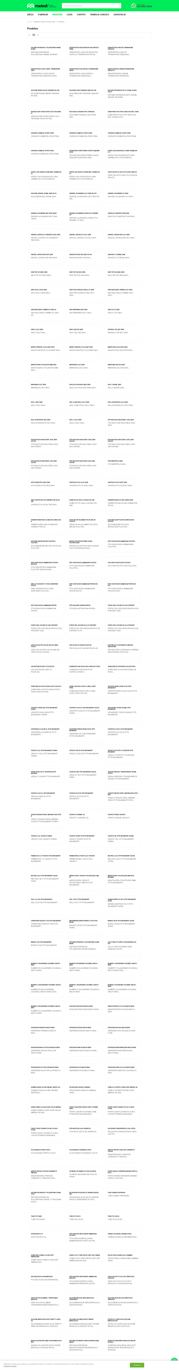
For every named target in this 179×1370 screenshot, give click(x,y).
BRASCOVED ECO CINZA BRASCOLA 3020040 (39, 1148)
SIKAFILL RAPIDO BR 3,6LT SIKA (73, 209)
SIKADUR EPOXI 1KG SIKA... (135, 212)
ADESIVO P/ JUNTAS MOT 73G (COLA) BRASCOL (72, 1197)
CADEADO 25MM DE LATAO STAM (135, 121)
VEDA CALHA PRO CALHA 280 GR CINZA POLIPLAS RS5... (104, 534)
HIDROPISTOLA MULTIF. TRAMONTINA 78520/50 (101, 48)
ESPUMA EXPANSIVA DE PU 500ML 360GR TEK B (40, 98)
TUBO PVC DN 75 (36, 1003)
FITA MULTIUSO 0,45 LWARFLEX (41, 934)
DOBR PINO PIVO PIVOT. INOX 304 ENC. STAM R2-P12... (134, 104)
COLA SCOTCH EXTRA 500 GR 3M (135, 1266)
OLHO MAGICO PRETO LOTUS (103, 934)
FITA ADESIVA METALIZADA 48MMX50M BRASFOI (71, 1051)
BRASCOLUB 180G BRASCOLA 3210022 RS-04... (72, 1154)
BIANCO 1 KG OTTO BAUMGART (41, 778)
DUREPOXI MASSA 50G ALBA (41, 1221)
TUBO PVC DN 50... (70, 1006)
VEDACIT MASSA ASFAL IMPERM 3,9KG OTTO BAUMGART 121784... (103, 673)
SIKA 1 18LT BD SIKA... (133, 271)
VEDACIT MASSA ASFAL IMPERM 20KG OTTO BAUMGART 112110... (72, 673)
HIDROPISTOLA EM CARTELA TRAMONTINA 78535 (40, 74)
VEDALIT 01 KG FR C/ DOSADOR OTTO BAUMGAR (135, 620)
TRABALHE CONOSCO (99, 15)
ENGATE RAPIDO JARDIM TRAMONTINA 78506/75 (70, 74)
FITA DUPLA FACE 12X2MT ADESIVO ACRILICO (39, 1266)
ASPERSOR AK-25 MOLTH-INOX (134, 868)
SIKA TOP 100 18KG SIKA (132, 229)
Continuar (137, 1365)
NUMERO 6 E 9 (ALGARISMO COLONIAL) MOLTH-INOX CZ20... (104, 808)
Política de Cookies (10, 1366)
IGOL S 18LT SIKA (99, 327)
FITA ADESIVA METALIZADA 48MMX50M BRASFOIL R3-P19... (74, 1057)
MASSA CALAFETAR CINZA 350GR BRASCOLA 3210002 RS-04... (73, 1104)
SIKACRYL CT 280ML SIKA (40, 229)
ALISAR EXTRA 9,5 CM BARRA (103, 1197)
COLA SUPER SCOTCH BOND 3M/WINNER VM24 (102, 1266)
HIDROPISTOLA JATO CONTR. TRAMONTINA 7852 (134, 48)
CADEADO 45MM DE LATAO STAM (42, 121)
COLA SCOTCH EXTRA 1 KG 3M (41, 1289)
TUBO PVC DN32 (129, 979)
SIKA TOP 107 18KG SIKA (70, 229)
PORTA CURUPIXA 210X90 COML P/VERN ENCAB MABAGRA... (73, 918)
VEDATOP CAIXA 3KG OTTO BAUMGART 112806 (133, 575)
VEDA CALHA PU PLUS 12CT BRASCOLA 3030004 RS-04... (105, 1057)
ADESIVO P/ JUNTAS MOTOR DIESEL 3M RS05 (133, 1290)
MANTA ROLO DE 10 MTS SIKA (134, 286)
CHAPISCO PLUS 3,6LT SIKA (133, 390)
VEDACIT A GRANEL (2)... (134, 670)
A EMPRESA (43, 15)
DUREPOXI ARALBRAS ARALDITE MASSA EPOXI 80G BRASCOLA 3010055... (136, 1104)
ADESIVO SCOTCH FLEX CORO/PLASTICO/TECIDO (102, 1290)
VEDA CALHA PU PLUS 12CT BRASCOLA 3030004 (102, 1051)
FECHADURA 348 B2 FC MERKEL (103, 889)
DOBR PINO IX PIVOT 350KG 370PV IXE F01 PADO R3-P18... (42, 581)
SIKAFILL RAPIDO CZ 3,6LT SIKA (42, 209)
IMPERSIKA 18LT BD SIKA (101, 306)
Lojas (122, 1350)
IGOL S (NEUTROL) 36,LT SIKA (134, 327)
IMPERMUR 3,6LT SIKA (132, 306)
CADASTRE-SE (119, 15)
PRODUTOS (57, 15)
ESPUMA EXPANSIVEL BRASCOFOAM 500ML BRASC (103, 1098)
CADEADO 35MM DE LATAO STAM (73, 121)
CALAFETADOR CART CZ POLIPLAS (73, 551)
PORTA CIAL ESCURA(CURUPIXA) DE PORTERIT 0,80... (134, 510)
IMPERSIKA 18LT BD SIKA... (104, 309)
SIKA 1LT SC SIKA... (70, 271)
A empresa (124, 1344)
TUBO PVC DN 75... (38, 1006)
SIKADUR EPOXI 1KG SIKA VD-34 (135, 209)
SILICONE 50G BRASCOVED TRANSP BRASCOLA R (133, 1075)
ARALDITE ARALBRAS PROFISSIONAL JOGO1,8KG (71, 1171)
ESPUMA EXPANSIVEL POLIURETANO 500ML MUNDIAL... (71, 785)
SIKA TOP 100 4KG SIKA (101, 229)
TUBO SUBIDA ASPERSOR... (104, 983)
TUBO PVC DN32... (132, 983)
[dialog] (89, 1365)
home (29, 22)
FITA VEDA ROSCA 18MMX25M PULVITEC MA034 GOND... (102, 463)
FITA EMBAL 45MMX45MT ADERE (135, 1221)
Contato (137, 1340)
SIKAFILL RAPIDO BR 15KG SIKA (104, 209)
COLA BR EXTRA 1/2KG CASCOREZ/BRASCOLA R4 (133, 1124)
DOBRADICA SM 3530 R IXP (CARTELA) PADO (102, 551)
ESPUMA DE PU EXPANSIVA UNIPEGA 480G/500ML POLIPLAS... (42, 557)
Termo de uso (139, 1350)
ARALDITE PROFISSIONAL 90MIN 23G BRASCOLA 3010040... (104, 1154)
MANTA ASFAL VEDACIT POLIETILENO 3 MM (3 (39, 733)
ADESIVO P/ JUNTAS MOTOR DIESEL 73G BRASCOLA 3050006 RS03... (73, 1204)
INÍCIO (30, 15)
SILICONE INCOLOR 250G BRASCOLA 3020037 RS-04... (72, 1081)
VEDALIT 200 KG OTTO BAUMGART (105, 619)
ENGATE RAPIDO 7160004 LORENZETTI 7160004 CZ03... (73, 963)
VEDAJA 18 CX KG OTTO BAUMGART (39, 667)
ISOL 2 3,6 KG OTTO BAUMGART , (104, 733)
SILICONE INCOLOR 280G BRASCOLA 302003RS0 (39, 1075)
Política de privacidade (143, 1347)
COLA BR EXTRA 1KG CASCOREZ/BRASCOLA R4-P (102, 1124)
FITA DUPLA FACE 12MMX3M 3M (73, 1266)
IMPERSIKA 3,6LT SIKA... (72, 309)
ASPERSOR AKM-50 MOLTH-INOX (42, 868)
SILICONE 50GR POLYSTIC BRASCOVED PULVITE (102, 433)
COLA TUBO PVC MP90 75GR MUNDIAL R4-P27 (102, 779)
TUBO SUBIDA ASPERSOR (102, 979)
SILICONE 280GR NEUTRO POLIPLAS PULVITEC (133, 433)
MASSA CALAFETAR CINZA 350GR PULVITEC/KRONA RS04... (42, 463)
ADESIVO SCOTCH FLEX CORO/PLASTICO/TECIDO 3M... (104, 1296)
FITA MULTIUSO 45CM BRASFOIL (42, 1050)
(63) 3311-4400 (144, 7)
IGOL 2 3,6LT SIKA (99, 347)
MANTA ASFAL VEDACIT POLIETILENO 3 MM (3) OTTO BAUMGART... (42, 740)
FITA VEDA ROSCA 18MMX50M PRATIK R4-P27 (103, 480)
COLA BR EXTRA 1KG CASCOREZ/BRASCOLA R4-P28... (104, 1130)
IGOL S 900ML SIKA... (71, 330)
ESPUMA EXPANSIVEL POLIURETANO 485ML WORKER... (40, 54)
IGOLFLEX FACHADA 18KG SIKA (41, 327)
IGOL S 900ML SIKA (68, 327)
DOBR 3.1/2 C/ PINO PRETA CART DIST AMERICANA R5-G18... (104, 1033)
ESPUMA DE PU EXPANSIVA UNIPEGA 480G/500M (40, 551)
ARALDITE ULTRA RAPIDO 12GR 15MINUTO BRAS (72, 1290)
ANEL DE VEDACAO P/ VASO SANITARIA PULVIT (71, 480)
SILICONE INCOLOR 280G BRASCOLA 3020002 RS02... (41, 1081)
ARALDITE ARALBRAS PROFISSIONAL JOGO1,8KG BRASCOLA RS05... (73, 1178)
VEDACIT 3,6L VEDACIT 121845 (72, 690)
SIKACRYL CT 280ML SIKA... (42, 232)
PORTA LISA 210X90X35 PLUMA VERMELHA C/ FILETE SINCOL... (72, 147)
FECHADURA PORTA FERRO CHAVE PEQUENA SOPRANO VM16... (42, 147)
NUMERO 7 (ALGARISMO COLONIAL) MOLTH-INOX (70, 802)
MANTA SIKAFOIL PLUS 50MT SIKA (74, 286)
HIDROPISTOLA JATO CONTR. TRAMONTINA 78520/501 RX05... (133, 54)
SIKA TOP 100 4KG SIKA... (103, 232)
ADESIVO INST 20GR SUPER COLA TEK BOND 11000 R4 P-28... (73, 104)
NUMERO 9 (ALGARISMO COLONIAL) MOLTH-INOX (132, 779)
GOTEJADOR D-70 (99, 1003)
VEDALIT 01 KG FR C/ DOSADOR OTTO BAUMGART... (133, 626)
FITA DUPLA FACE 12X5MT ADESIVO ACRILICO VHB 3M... (135, 1249)
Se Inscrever (102, 1341)
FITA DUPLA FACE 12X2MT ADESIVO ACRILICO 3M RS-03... (42, 1272)
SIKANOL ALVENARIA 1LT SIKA (134, 164)
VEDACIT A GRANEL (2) (132, 667)
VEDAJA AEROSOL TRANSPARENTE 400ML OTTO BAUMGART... (103, 650)
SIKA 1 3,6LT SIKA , (99, 268)
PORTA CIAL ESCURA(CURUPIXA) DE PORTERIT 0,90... (103, 510)
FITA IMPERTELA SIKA (69, 390)
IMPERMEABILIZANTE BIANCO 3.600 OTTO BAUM (103, 757)
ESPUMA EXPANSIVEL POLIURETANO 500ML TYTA (40, 980)
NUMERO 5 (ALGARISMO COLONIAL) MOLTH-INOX (132, 802)
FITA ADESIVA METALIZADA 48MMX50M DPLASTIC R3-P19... (136, 1010)
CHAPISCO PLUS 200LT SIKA (40, 411)
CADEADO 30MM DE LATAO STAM (104, 121)
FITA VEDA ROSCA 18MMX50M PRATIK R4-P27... (103, 486)
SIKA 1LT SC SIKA (68, 268)
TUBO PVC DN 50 (68, 1003)
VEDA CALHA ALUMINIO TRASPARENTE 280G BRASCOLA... (134, 1057)
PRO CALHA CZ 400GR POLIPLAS (135, 527)
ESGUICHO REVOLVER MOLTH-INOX (105, 825)
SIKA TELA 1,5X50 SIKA (39, 247)
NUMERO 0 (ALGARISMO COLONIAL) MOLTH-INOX (70, 826)
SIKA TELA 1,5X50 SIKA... (41, 250)
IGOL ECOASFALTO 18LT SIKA (72, 347)
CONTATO (81, 15)
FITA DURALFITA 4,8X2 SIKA (102, 390)
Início (122, 1340)
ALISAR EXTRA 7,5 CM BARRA (134, 1197)
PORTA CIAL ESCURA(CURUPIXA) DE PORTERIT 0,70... (41, 534)
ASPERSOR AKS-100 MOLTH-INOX (104, 847)
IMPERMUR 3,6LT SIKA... (134, 309)
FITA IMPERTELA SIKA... (72, 393)
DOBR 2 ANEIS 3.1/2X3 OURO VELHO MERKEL (40, 911)
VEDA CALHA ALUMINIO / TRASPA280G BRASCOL (133, 1051)
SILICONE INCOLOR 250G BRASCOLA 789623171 (70, 1075)
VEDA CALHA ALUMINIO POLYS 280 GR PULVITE (72, 433)
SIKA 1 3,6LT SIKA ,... (101, 271)
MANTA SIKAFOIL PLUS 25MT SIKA (105, 286)
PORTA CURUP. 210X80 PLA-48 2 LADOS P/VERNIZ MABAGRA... (136, 918)
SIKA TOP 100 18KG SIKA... (135, 232)
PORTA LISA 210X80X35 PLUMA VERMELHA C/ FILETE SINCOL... (103, 147)
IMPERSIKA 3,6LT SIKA (70, 306)
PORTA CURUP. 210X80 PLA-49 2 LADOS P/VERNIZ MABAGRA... (105, 918)
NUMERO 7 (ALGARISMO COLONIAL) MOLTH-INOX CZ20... (72, 808)
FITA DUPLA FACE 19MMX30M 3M (104, 1242)
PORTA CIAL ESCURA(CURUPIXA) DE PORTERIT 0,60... (72, 534)
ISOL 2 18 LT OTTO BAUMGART (134, 733)
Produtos (123, 1347)
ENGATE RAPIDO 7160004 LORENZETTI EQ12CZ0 (71, 956)
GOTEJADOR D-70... (101, 1006)
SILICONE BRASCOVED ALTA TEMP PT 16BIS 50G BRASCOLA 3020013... (105, 1081)
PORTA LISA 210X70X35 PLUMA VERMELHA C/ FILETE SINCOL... (134, 147)
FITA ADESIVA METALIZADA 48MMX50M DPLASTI (133, 1004)
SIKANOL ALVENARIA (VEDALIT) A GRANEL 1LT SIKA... (72, 192)
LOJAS (69, 15)
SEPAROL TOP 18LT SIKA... (42, 289)
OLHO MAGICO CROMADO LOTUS (135, 934)
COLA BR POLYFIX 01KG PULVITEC (42, 480)
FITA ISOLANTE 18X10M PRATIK (72, 503)
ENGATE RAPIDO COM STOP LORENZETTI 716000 (40, 956)
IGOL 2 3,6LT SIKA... (101, 350)
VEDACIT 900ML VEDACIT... (42, 693)
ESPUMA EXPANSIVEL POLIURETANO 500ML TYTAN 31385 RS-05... (40, 986)
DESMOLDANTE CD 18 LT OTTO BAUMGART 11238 (41, 757)
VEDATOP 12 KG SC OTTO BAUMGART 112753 (39, 598)
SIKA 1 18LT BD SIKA (131, 268)
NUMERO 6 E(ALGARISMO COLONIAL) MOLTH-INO (101, 802)
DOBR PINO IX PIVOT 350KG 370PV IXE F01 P (40, 575)
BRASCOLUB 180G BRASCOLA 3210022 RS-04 (72, 1148)
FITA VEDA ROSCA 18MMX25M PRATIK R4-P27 (134, 480)
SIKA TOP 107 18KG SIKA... (73, 232)
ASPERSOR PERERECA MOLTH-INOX (43, 847)
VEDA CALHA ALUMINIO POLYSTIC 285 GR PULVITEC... (72, 439)
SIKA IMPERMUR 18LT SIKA (40, 268)
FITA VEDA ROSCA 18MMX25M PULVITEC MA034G (103, 456)
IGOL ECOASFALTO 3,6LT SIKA (41, 347)
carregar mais (89, 1310)
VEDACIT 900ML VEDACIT (40, 690)
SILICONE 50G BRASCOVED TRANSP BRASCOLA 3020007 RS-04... (135, 1081)
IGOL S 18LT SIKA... (101, 330)
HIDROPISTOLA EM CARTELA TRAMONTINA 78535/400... (41, 80)
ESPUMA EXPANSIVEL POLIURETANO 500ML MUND (71, 779)
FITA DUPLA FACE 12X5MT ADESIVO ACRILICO (133, 1242)
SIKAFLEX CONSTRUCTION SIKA (104, 186)
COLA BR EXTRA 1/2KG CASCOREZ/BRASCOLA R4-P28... (136, 1130)
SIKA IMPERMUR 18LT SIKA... (42, 271)
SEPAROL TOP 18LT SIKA (39, 286)
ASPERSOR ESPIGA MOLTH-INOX (73, 847)
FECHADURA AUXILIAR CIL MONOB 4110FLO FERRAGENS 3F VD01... (73, 986)
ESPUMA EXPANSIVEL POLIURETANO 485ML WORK (40, 48)
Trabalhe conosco (141, 1344)
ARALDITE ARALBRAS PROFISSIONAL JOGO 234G (102, 1171)
